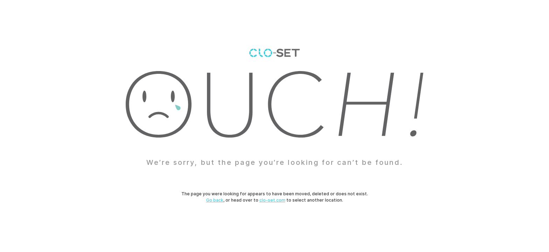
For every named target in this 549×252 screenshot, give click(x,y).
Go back (214, 200)
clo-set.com (272, 200)
